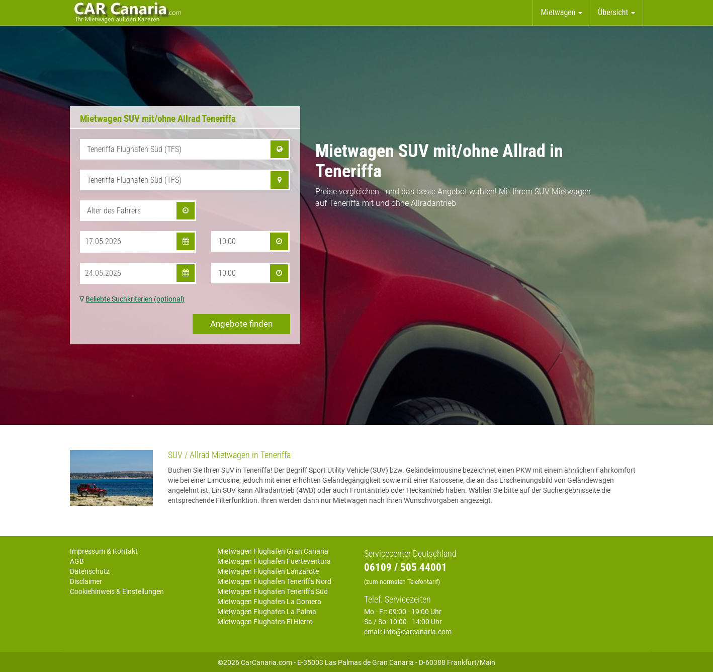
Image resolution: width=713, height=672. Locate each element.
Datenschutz (90, 571)
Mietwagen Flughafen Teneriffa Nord (274, 581)
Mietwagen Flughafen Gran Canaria (272, 551)
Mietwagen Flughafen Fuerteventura (274, 561)
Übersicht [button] (616, 12)
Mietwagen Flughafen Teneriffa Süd (272, 591)
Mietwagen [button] (561, 12)
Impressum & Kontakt (104, 551)
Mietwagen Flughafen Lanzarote (268, 571)
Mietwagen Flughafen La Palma (266, 612)
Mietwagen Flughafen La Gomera (269, 602)
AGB (77, 561)
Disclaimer (86, 581)
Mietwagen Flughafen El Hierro (265, 622)
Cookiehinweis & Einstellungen (117, 591)
